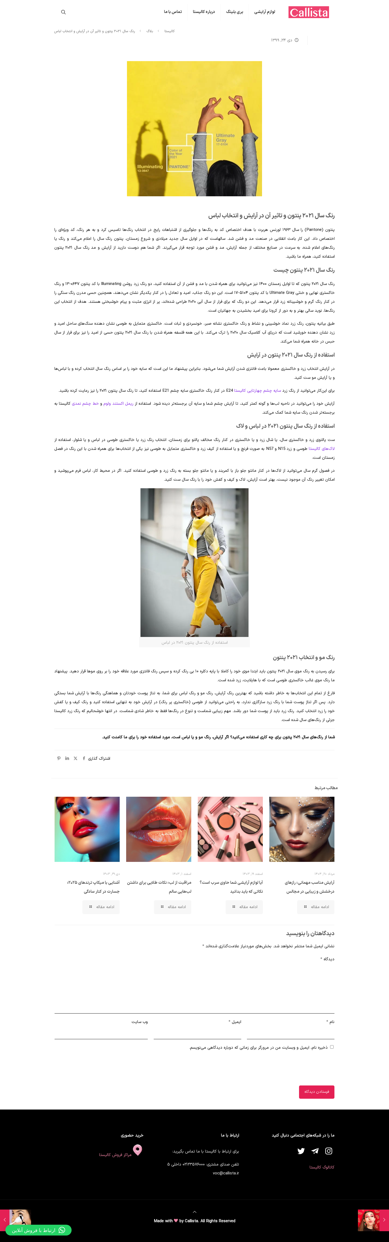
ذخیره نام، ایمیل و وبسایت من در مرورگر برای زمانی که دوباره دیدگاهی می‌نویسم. (258, 1048)
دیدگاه (327, 959)
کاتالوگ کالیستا (322, 1167)
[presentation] (293, 1069)
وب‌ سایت (140, 1022)
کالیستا (170, 31)
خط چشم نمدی (85, 404)
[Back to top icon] (194, 1212)
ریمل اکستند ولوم (118, 404)
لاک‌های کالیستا (322, 449)
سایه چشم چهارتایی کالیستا (257, 391)
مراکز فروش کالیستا (121, 1155)
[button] (38, 1230)
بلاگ (149, 31)
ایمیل (235, 1022)
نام (330, 1022)
